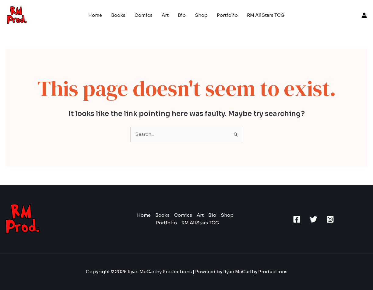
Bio (182, 15)
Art (165, 15)
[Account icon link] (364, 15)
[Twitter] (313, 219)
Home (95, 15)
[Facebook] (297, 219)
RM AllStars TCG (266, 15)
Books (118, 15)
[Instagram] (330, 219)
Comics (144, 15)
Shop (201, 15)
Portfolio (227, 15)
